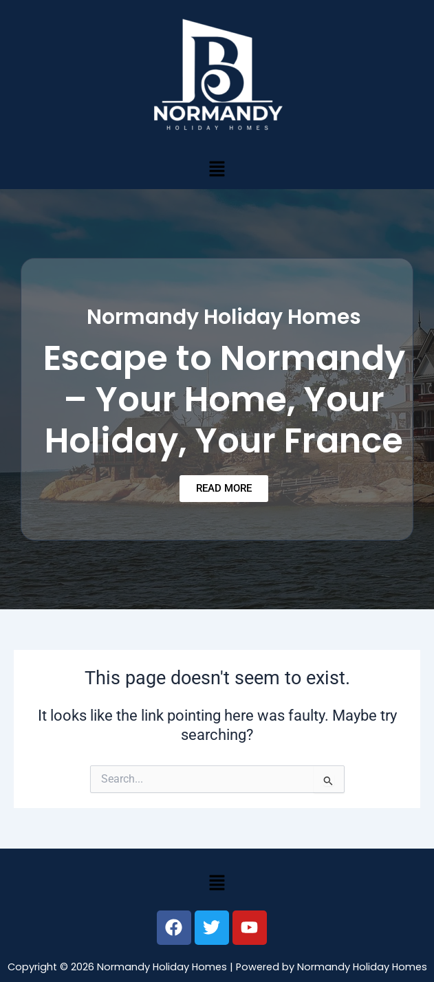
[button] (216, 168)
